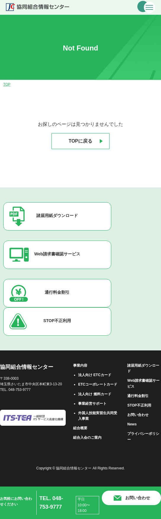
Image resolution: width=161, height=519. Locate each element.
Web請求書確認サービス (57, 254)
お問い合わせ (138, 415)
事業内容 (80, 365)
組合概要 (80, 428)
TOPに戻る (81, 140)
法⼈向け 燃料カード (94, 394)
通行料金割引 (57, 292)
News (131, 424)
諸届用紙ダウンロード (57, 215)
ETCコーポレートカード (97, 384)
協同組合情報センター (26, 367)
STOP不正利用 (57, 320)
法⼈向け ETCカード (94, 375)
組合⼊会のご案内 (87, 437)
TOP (6, 84)
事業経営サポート (92, 404)
